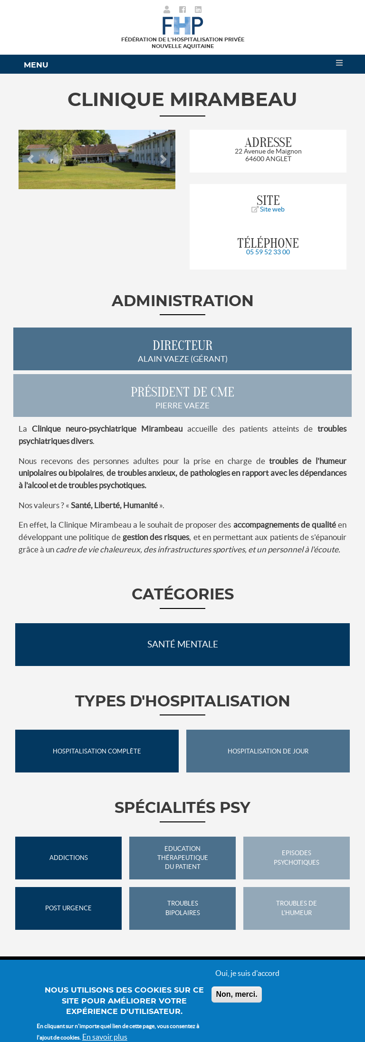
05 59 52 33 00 (268, 252)
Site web (268, 209)
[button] (30, 159)
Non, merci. (236, 1000)
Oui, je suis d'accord (247, 979)
